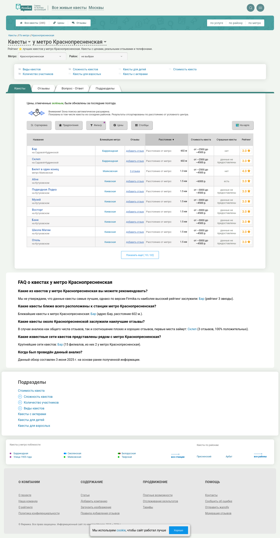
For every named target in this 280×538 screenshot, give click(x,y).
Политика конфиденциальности (39, 513)
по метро (254, 23)
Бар (34, 149)
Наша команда (28, 501)
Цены (58, 22)
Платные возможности (157, 495)
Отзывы (79, 22)
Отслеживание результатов (160, 501)
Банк (35, 220)
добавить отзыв (135, 151)
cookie (121, 530)
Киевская (110, 181)
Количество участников (38, 74)
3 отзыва (135, 171)
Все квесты (32, 22)
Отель (36, 240)
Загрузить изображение (96, 507)
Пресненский (204, 456)
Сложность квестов (85, 69)
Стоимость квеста (185, 69)
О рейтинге (25, 507)
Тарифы (148, 507)
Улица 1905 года (21, 457)
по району (235, 23)
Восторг (37, 210)
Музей (36, 199)
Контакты (211, 495)
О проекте (24, 495)
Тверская (125, 457)
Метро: (12, 56)
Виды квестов (32, 69)
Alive (35, 179)
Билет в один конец (45, 169)
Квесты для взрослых (87, 74)
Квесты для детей (134, 69)
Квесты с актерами (135, 74)
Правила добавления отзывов (100, 513)
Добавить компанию (94, 501)
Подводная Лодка (44, 189)
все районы (260, 455)
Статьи (85, 495)
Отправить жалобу (217, 507)
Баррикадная (110, 150)
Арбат (229, 456)
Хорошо (178, 530)
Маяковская (110, 171)
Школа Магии (41, 230)
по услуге (216, 23)
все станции (178, 455)
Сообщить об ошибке (218, 501)
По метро (24, 35)
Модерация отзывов (218, 513)
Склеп (36, 159)
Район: (73, 56)
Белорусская (127, 453)
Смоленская (72, 453)
